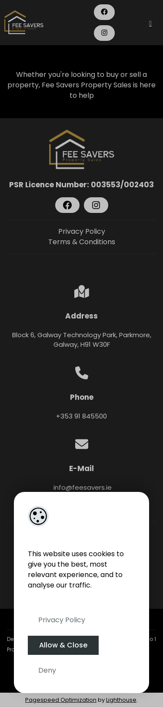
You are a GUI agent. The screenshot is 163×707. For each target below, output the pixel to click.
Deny (47, 670)
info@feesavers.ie (82, 487)
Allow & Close (63, 645)
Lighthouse (121, 700)
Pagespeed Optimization (60, 700)
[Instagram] (104, 33)
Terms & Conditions (81, 242)
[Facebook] (104, 12)
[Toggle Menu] (150, 23)
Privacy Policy (61, 620)
